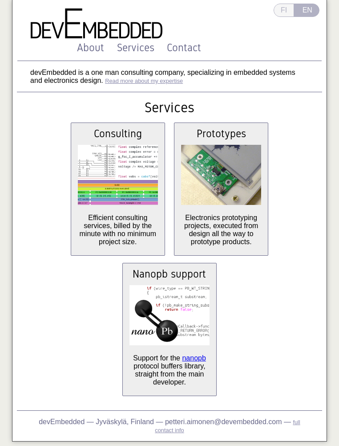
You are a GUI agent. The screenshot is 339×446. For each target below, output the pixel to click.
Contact (184, 47)
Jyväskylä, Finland (126, 422)
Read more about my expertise (144, 81)
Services (135, 47)
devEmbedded (62, 422)
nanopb (194, 358)
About (90, 47)
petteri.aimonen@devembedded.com (223, 422)
